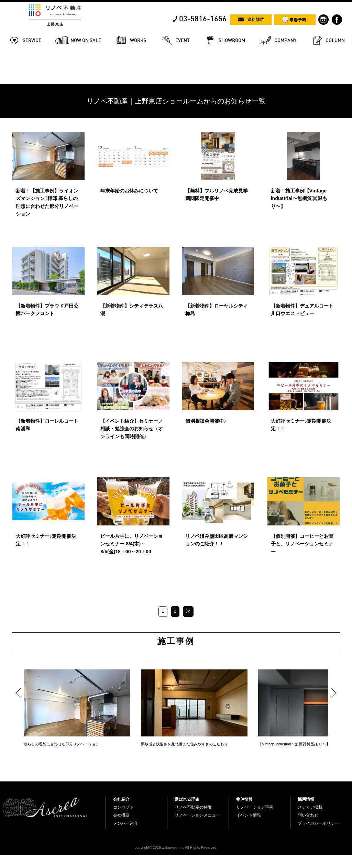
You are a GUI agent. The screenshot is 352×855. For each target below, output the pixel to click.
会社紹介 (121, 799)
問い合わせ (308, 815)
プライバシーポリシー (318, 823)
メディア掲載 (310, 807)
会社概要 (121, 815)
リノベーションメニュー (197, 815)
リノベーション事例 (254, 807)
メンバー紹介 (125, 823)
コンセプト (123, 807)
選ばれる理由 (187, 799)
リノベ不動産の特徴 (193, 807)
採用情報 (306, 799)
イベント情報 (248, 815)
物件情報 (244, 799)
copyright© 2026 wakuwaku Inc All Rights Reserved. (176, 848)
